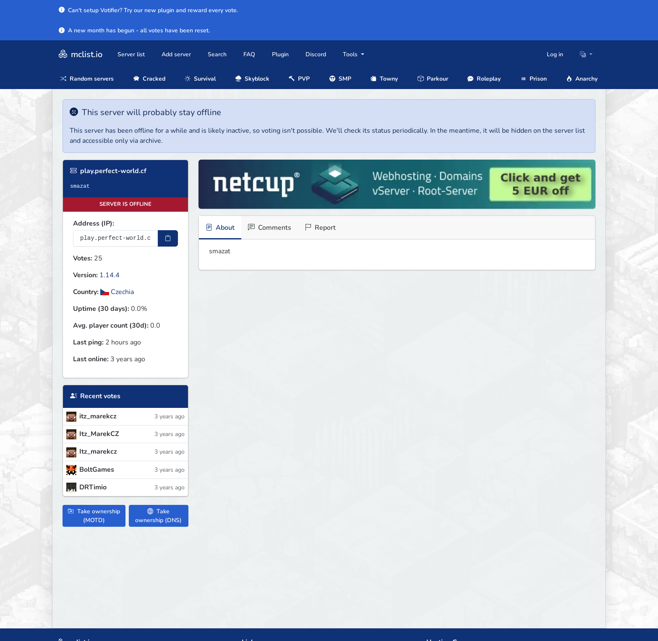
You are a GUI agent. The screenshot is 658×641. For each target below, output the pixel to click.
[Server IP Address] (115, 238)
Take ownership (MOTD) (94, 515)
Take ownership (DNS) (158, 515)
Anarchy (582, 79)
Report (320, 227)
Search (217, 54)
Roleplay (484, 79)
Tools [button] (351, 54)
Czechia (117, 292)
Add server (176, 54)
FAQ (249, 54)
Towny (384, 79)
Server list (131, 54)
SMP (340, 79)
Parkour (433, 79)
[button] (586, 54)
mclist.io (79, 54)
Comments (269, 227)
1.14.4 (109, 275)
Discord (316, 54)
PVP (299, 79)
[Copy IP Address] (168, 238)
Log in (555, 54)
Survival (200, 79)
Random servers (87, 79)
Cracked (149, 79)
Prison (533, 79)
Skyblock (252, 79)
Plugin (280, 54)
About (220, 227)
